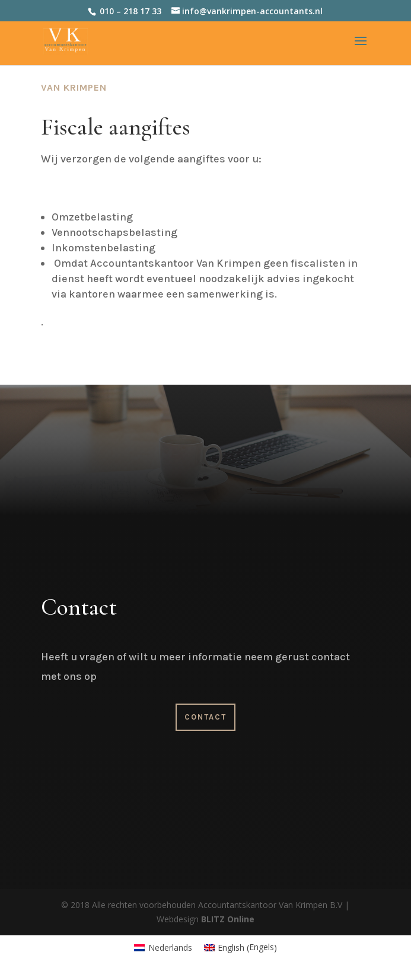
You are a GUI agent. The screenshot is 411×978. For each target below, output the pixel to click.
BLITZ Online (227, 919)
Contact (205, 716)
